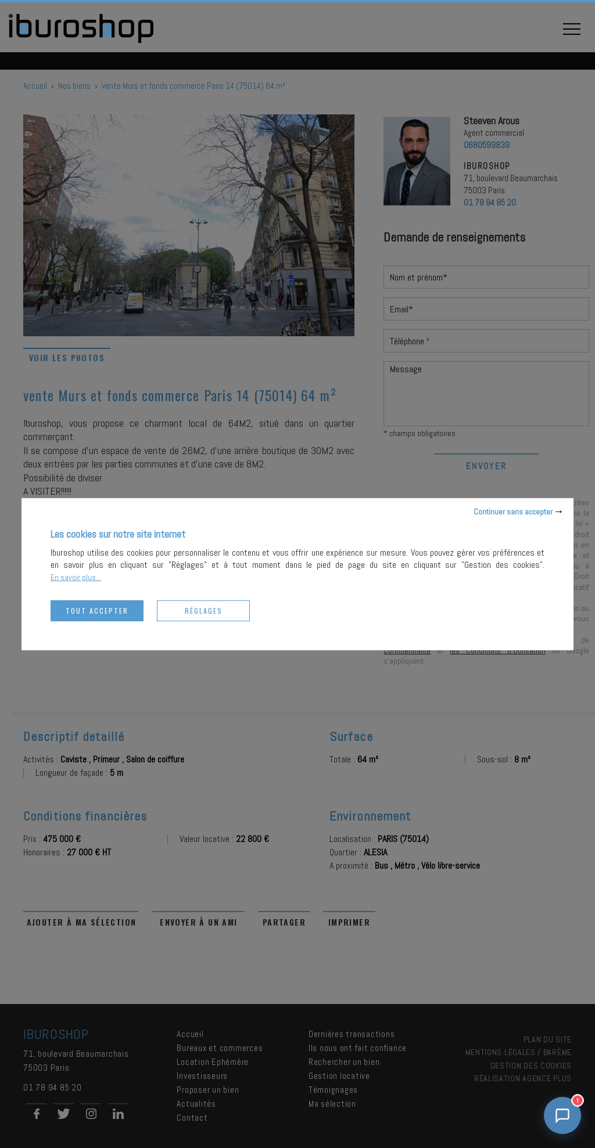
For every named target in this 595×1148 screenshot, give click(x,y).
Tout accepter (97, 610)
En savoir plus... (76, 576)
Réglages (204, 610)
